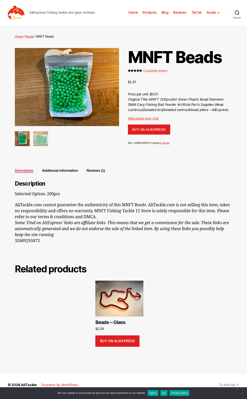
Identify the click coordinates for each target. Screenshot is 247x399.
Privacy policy (179, 392)
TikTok (196, 14)
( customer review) (155, 73)
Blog (165, 14)
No (164, 392)
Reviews (179, 14)
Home (133, 14)
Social (211, 14)
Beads (29, 39)
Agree (153, 392)
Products (150, 14)
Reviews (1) (95, 174)
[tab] (24, 174)
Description (24, 174)
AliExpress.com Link (143, 122)
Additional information (60, 174)
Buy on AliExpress (149, 133)
